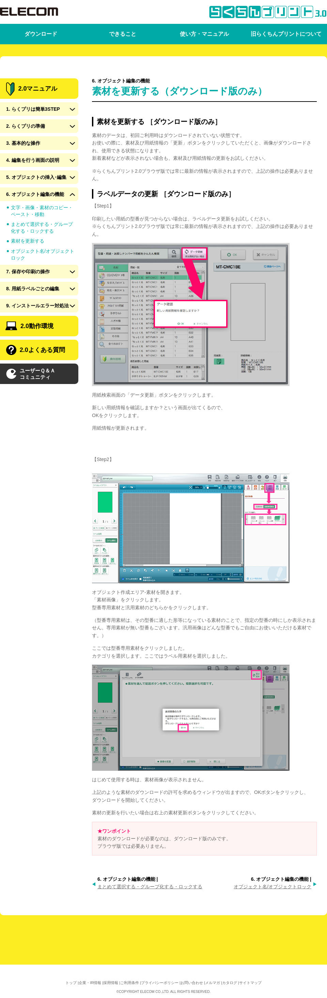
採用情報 (110, 983)
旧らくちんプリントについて (286, 34)
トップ (71, 983)
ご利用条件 (129, 983)
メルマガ (212, 983)
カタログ (229, 983)
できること (122, 34)
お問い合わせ (192, 983)
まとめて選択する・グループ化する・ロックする (149, 886)
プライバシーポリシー (159, 983)
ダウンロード (41, 34)
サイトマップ (250, 983)
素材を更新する (27, 265)
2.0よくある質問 (35, 374)
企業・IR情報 (90, 983)
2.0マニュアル (31, 113)
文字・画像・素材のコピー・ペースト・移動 (42, 235)
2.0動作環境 (29, 350)
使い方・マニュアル (204, 34)
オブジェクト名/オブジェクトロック (272, 886)
